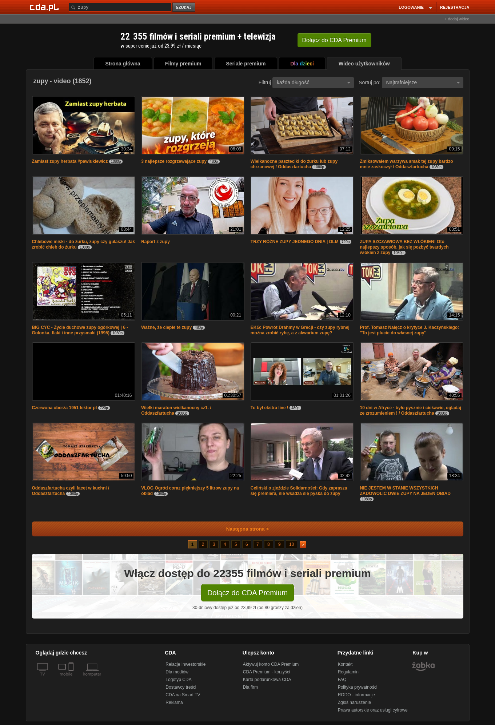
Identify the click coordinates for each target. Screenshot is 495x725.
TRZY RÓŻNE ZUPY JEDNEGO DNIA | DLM (295, 241)
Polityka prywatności (358, 687)
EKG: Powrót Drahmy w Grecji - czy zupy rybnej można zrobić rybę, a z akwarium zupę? (300, 330)
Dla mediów (176, 671)
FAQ (342, 679)
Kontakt (345, 664)
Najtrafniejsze (423, 82)
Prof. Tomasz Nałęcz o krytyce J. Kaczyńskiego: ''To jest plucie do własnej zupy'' (409, 330)
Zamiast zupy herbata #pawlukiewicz (70, 161)
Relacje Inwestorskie (185, 664)
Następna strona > (243, 529)
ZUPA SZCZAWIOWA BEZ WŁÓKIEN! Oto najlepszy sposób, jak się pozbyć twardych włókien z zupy (404, 247)
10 (291, 544)
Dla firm (250, 687)
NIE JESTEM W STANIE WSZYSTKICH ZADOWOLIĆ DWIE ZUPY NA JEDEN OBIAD (405, 491)
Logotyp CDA (178, 679)
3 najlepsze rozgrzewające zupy (174, 161)
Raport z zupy (155, 241)
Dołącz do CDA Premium (247, 593)
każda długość (313, 82)
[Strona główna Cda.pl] (45, 7)
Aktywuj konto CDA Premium (271, 664)
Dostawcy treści (180, 687)
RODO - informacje (356, 694)
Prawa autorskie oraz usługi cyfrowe (373, 710)
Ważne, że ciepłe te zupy (166, 327)
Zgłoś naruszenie (354, 702)
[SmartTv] (71, 678)
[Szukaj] (120, 7)
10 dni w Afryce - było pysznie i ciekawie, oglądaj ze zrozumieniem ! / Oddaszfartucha (410, 410)
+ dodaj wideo (456, 19)
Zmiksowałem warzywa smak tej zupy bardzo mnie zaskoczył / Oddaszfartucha (406, 164)
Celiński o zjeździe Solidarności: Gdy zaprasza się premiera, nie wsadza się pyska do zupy (299, 491)
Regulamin (348, 671)
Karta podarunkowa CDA (267, 679)
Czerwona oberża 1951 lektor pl (64, 407)
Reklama (174, 702)
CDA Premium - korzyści (266, 671)
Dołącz (334, 40)
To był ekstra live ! (269, 407)
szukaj (184, 7)
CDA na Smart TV (182, 694)
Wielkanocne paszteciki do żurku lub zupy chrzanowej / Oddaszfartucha (294, 164)
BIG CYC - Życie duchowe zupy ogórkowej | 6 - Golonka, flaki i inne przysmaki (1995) (80, 330)
